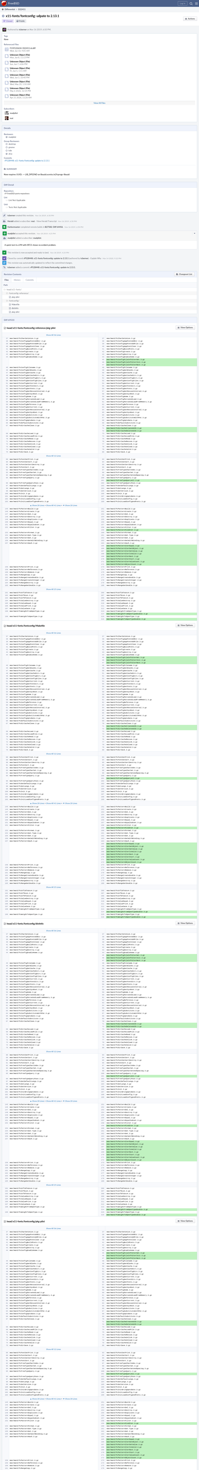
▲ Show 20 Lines (37, 505)
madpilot (14, 113)
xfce (10, 153)
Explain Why (95, 258)
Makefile (15, 304)
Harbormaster (13, 227)
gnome (12, 147)
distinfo (15, 308)
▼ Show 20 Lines (70, 505)
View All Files (99, 103)
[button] (196, 3)
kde (10, 150)
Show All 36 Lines (53, 335)
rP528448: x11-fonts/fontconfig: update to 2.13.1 (27, 160)
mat (11, 118)
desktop (12, 144)
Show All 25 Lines (53, 589)
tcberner (23, 29)
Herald (10, 221)
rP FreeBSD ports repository (17, 193)
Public (22, 21)
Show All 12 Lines (53, 455)
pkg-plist (15, 297)
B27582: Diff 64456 (54, 227)
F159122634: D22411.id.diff (23, 48)
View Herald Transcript (47, 221)
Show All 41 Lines (53, 505)
